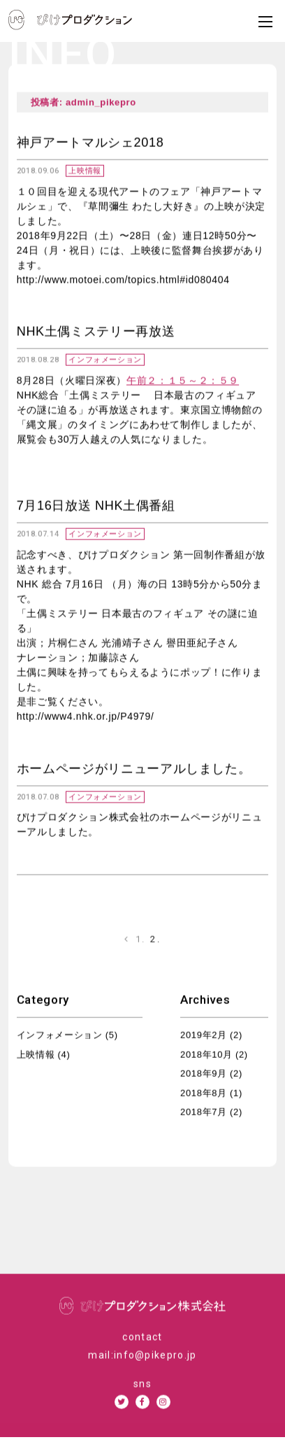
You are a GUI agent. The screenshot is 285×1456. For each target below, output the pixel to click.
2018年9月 (203, 1075)
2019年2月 (203, 1036)
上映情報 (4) (44, 1056)
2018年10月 (206, 1056)
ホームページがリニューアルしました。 (134, 770)
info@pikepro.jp (155, 1356)
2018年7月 (203, 1113)
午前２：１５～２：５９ (182, 382)
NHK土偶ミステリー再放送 (96, 333)
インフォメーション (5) (67, 1036)
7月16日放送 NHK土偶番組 (96, 507)
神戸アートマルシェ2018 (90, 144)
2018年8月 (203, 1094)
